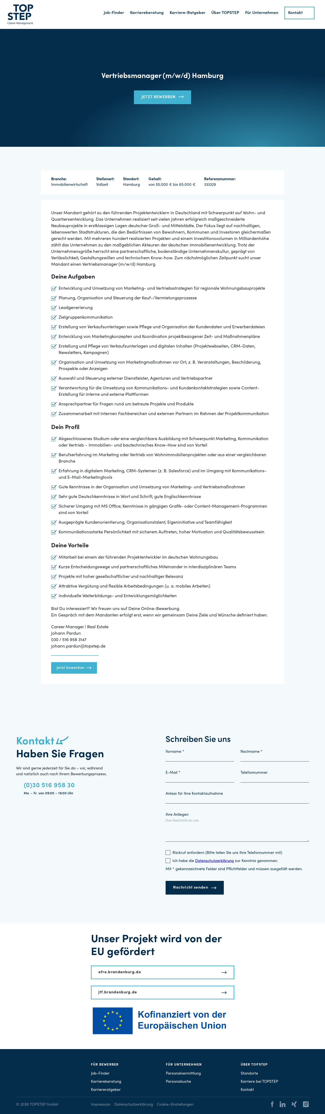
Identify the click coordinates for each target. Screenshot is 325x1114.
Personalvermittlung (183, 1074)
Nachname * (251, 752)
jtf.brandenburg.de (117, 992)
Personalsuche (178, 1082)
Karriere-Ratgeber (187, 13)
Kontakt (295, 13)
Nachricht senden (190, 888)
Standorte (249, 1074)
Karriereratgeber (106, 1090)
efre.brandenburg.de (119, 972)
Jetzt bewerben (158, 97)
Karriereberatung (147, 13)
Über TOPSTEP (225, 13)
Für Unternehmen (261, 13)
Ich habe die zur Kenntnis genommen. (225, 861)
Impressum (100, 1105)
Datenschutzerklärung (133, 1105)
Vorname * (175, 752)
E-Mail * (173, 773)
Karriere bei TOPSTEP (259, 1082)
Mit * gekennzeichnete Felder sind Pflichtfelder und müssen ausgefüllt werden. (234, 869)
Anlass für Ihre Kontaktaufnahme (194, 794)
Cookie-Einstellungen (175, 1105)
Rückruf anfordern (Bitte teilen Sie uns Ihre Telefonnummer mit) (227, 853)
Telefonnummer (254, 773)
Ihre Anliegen (177, 815)
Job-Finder (114, 13)
